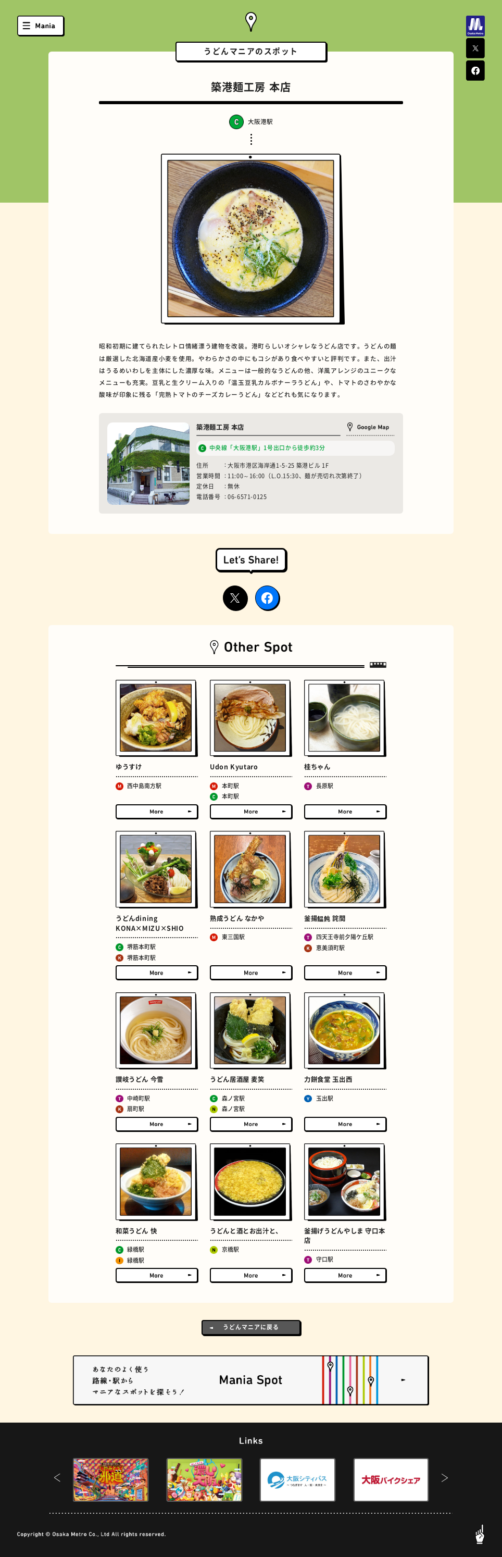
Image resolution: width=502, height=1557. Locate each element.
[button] (58, 1479)
